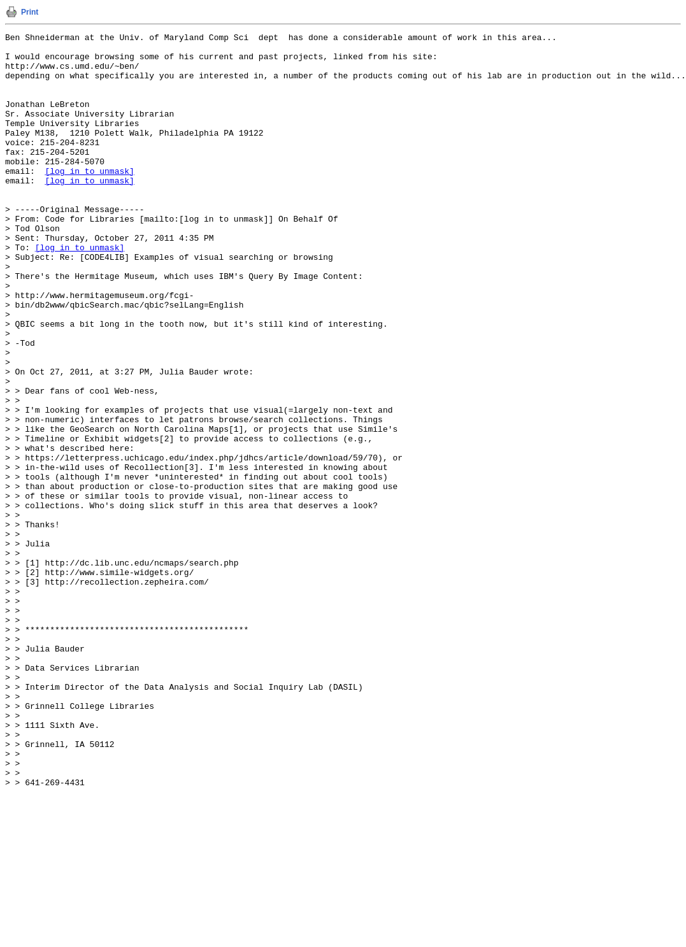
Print (29, 12)
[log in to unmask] (89, 199)
